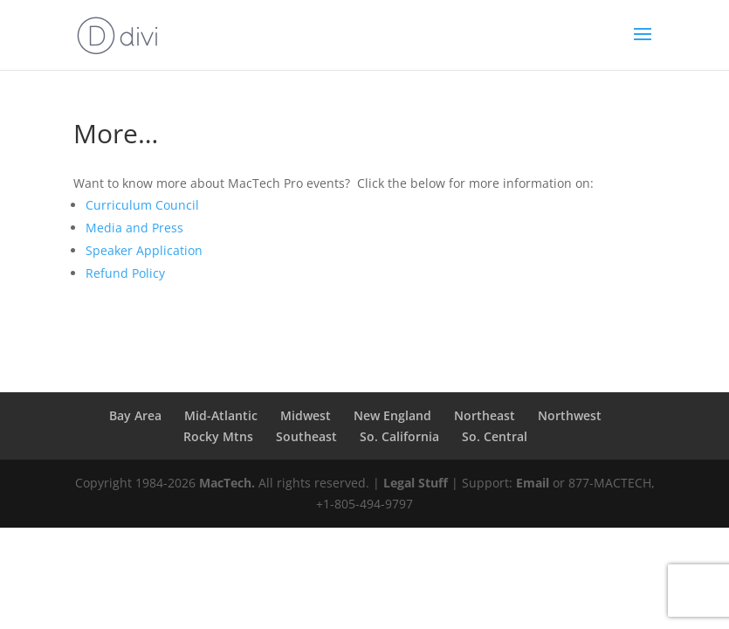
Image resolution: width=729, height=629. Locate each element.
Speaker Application (144, 250)
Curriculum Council (142, 205)
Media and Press (134, 227)
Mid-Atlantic (221, 415)
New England (392, 415)
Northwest (570, 415)
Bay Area (135, 415)
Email (532, 482)
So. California (399, 436)
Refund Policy (125, 273)
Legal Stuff (415, 482)
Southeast (306, 436)
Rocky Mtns (218, 436)
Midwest (305, 415)
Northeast (484, 415)
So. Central (494, 436)
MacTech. (227, 482)
